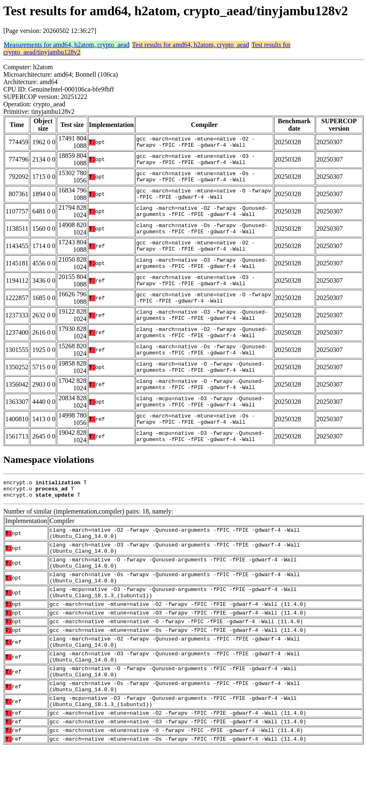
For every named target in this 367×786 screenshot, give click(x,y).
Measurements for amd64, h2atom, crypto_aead (67, 44)
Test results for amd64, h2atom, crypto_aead (190, 44)
